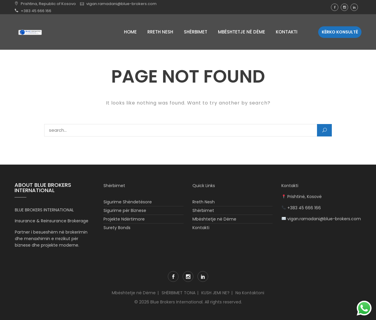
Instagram (344, 7)
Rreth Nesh (160, 32)
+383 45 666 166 (36, 11)
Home (130, 32)
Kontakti (286, 32)
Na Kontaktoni (249, 293)
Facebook (334, 7)
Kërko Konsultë (340, 32)
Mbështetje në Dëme (241, 32)
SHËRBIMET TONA (178, 293)
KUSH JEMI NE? (215, 293)
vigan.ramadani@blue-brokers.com (121, 4)
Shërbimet (195, 32)
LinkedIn (354, 7)
